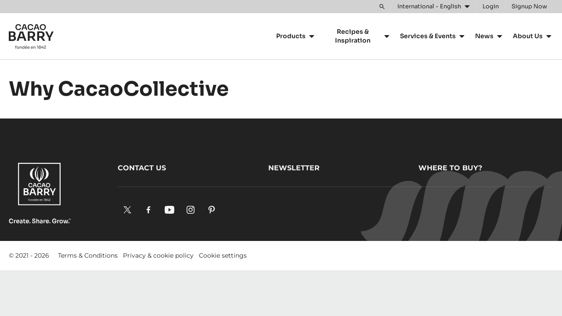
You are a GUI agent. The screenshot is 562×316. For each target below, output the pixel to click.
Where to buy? (450, 168)
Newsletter (294, 168)
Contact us (142, 168)
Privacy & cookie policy (158, 255)
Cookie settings (223, 255)
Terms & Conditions (88, 255)
